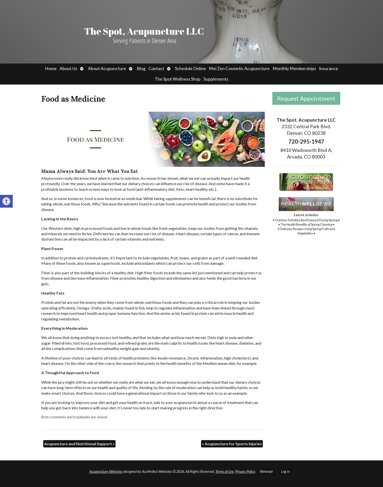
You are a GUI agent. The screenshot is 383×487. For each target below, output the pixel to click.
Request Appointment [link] (306, 98)
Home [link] (51, 68)
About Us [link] (68, 68)
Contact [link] (156, 68)
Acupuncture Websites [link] (106, 471)
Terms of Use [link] (224, 471)
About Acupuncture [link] (107, 68)
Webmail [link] (266, 471)
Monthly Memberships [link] (294, 68)
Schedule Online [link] (190, 68)
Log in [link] (285, 471)
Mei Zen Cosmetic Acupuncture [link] (239, 68)
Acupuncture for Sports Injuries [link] (232, 443)
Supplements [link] (215, 79)
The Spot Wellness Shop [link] (178, 79)
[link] (6, 201)
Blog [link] (141, 68)
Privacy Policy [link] (245, 471)
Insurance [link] (328, 68)
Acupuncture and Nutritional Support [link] (79, 443)
